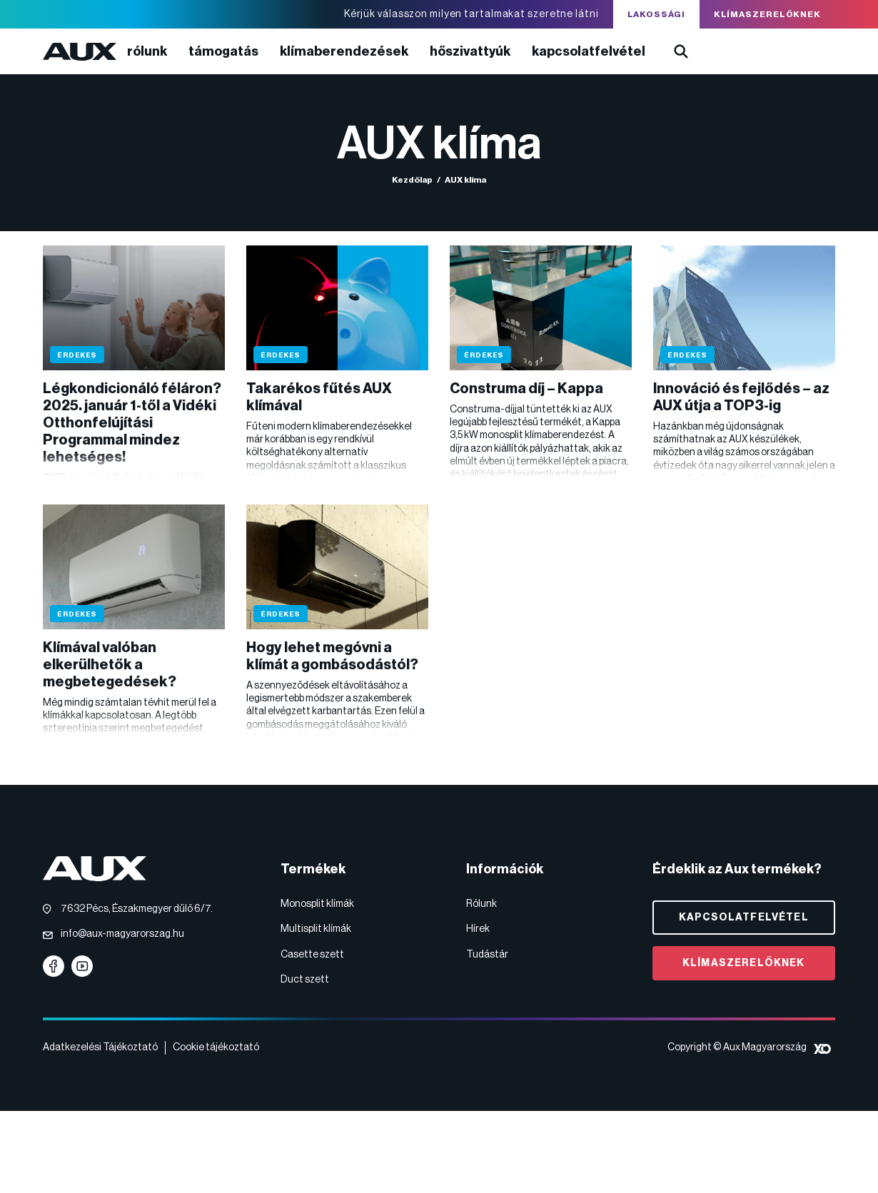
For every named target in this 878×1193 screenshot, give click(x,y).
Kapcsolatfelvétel (588, 51)
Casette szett (312, 955)
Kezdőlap (412, 180)
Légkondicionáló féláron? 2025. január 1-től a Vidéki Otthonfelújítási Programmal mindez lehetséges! (132, 423)
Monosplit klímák (317, 904)
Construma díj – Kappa (526, 389)
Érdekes (77, 355)
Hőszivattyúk (470, 51)
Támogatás (223, 51)
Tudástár (487, 955)
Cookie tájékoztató (216, 1047)
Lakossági (656, 14)
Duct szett (305, 980)
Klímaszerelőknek (767, 14)
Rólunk (147, 51)
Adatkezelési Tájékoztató (100, 1047)
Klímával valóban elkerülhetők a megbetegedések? (109, 665)
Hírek (478, 929)
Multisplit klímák (316, 929)
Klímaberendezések (344, 51)
